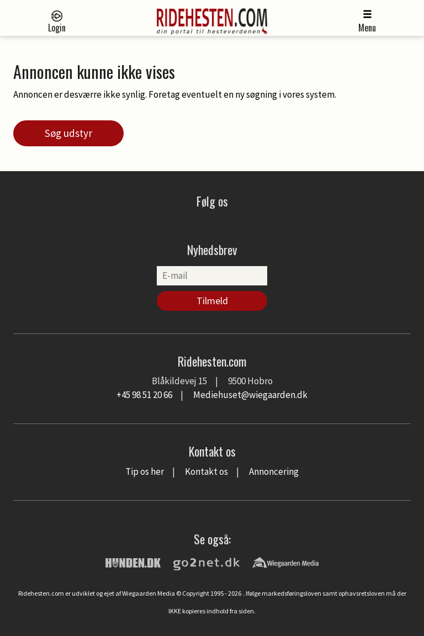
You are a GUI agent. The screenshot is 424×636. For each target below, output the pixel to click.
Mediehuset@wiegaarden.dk (250, 395)
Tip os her (144, 471)
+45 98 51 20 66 (144, 395)
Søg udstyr (68, 133)
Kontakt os (206, 471)
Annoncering (274, 471)
